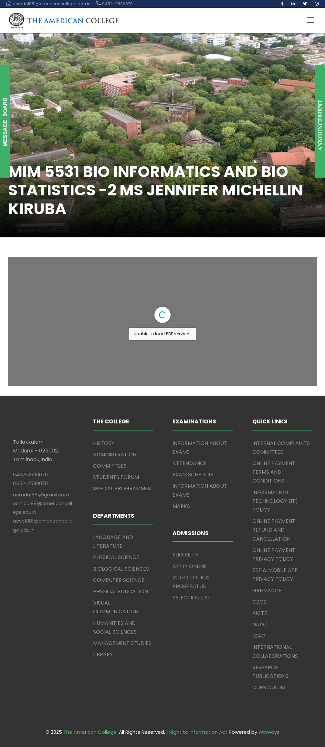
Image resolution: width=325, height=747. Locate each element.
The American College (90, 732)
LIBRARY (103, 654)
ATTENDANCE (190, 463)
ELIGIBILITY (186, 554)
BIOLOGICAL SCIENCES (121, 569)
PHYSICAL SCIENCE (116, 557)
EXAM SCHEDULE (193, 474)
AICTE (259, 613)
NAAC (259, 624)
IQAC (258, 635)
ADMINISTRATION (114, 454)
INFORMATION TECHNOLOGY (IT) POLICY (275, 501)
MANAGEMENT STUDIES (122, 643)
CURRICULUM (268, 687)
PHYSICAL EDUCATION (120, 591)
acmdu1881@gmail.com (41, 494)
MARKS (181, 506)
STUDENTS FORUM (116, 477)
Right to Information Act (198, 732)
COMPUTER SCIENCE (118, 580)
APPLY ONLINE (190, 566)
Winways (268, 732)
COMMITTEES (110, 466)
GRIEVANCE (266, 590)
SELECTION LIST (192, 597)
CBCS (259, 602)
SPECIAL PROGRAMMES (122, 488)
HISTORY (103, 443)
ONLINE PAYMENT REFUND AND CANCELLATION (273, 529)
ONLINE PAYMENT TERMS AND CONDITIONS (273, 472)
